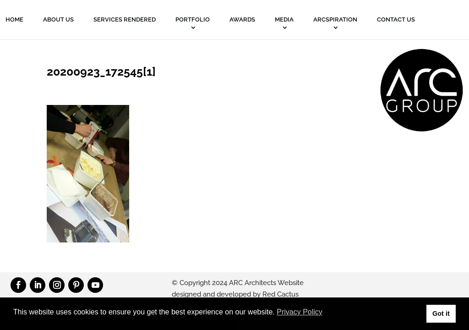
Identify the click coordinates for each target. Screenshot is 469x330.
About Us (58, 19)
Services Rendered (124, 19)
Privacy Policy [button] (299, 312)
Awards (242, 19)
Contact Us (396, 19)
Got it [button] (441, 313)
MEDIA (284, 19)
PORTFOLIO (192, 19)
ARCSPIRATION (335, 19)
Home (14, 19)
